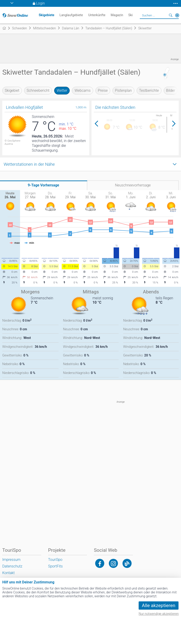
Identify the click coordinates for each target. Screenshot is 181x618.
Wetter (62, 90)
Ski (130, 15)
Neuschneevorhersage (133, 185)
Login (40, 3)
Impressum (11, 559)
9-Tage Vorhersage (43, 185)
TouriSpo (55, 559)
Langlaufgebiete (71, 15)
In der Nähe (177, 15)
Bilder (170, 90)
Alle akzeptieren (158, 605)
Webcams (82, 90)
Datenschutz (12, 566)
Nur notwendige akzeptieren (159, 614)
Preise (103, 90)
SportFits (55, 566)
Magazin (117, 15)
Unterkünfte (96, 15)
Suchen (171, 15)
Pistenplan (123, 90)
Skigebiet (12, 90)
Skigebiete (46, 15)
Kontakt (8, 573)
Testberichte (149, 90)
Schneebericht (38, 90)
